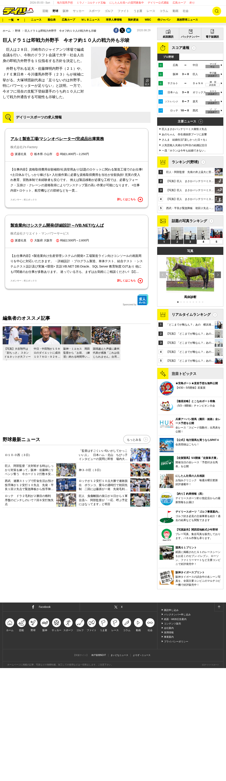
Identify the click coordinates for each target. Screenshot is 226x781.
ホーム (7, 30)
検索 (216, 11)
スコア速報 (180, 48)
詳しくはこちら (130, 199)
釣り (192, 2)
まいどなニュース (119, 655)
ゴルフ (109, 11)
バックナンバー (190, 36)
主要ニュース (187, 121)
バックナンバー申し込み (177, 614)
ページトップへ (218, 607)
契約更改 (133, 19)
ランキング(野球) (185, 162)
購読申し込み (171, 610)
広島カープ (179, 2)
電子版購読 (212, 36)
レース (151, 11)
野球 (55, 11)
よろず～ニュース (142, 655)
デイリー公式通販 (158, 2)
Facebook (45, 607)
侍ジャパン (164, 19)
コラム (164, 11)
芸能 (45, 11)
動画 (175, 11)
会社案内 (169, 628)
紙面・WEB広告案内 (175, 619)
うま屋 (138, 11)
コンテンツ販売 (172, 623)
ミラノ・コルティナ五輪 (91, 2)
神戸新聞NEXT (98, 655)
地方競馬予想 (65, 2)
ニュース (36, 19)
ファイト (123, 11)
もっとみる (134, 439)
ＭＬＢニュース (90, 19)
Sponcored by (135, 300)
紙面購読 (168, 36)
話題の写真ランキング (189, 221)
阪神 (65, 11)
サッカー (78, 11)
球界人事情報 (114, 19)
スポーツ (94, 11)
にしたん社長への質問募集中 (126, 2)
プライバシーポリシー (176, 641)
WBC (148, 19)
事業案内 (169, 637)
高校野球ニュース (187, 19)
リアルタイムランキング (191, 314)
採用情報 (169, 632)
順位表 (52, 19)
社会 (185, 11)
